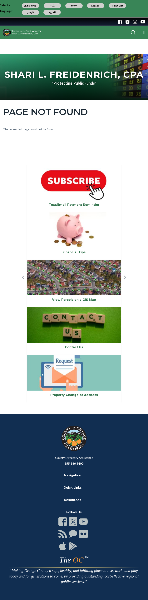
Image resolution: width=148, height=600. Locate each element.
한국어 (73, 5)
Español (95, 5)
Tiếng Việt (117, 5)
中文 (52, 5)
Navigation (72, 475)
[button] (23, 283)
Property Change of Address (74, 395)
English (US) (30, 5)
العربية (52, 12)
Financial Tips (74, 252)
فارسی (30, 12)
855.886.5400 (74, 463)
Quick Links (72, 487)
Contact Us (74, 347)
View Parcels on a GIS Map (74, 300)
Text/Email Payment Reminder (74, 205)
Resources (72, 500)
